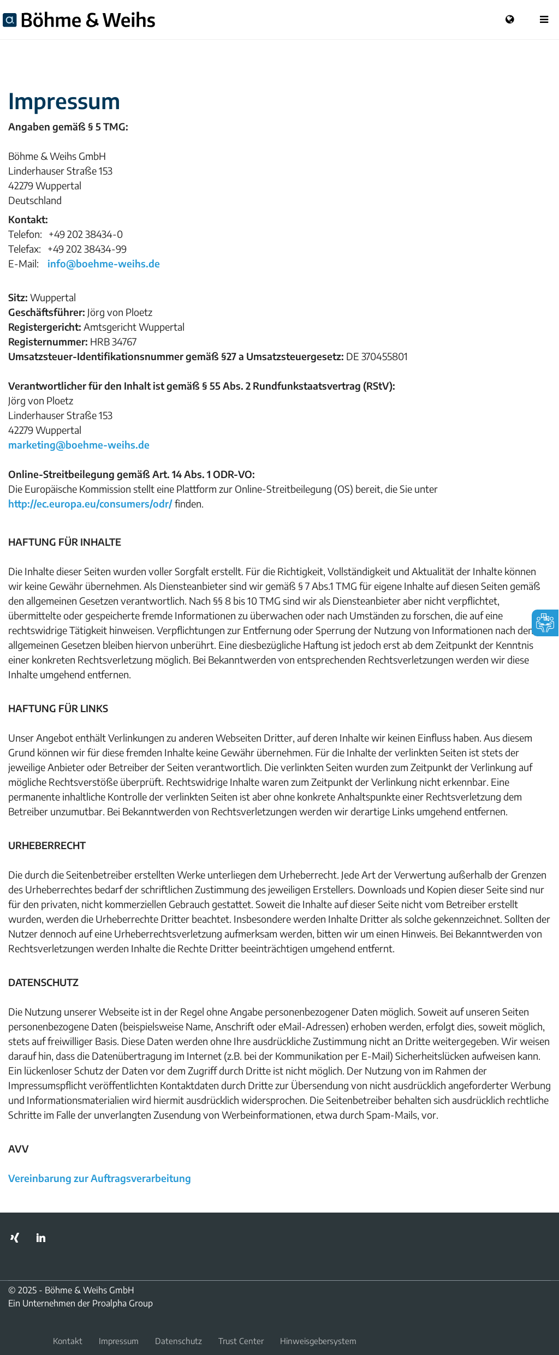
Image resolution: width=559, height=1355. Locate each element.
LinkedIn (40, 1237)
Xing (14, 1237)
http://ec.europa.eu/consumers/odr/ (90, 503)
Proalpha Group (122, 1303)
